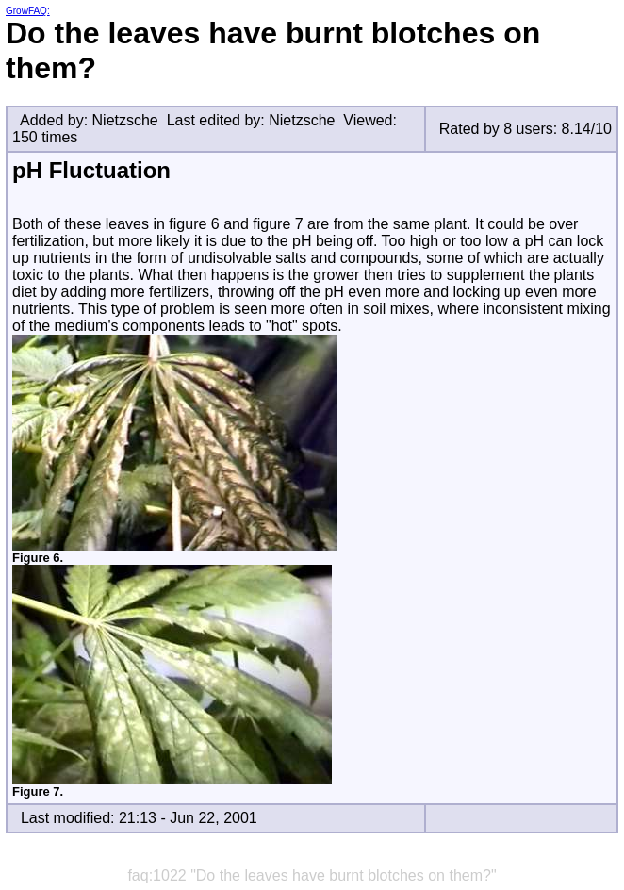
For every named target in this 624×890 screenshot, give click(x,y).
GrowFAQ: (28, 11)
